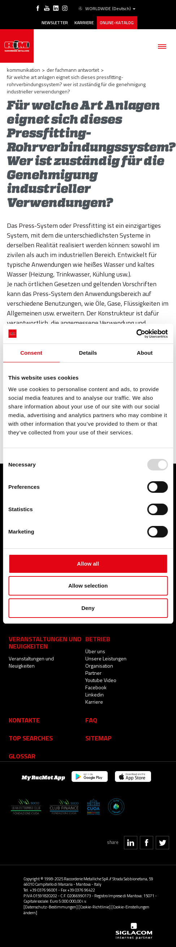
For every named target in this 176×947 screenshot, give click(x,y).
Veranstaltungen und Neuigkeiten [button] (45, 642)
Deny (88, 608)
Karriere (84, 22)
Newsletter (55, 22)
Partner (93, 673)
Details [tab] (88, 353)
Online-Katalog (117, 22)
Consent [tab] (31, 353)
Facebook (96, 687)
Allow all (88, 564)
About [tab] (145, 353)
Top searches (31, 738)
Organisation (99, 665)
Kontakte (24, 720)
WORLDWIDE (106, 8)
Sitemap (98, 738)
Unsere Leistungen (105, 658)
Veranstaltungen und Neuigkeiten (31, 662)
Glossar (22, 756)
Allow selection (88, 586)
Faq (91, 720)
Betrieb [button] (97, 639)
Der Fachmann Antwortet (73, 70)
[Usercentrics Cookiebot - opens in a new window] (136, 333)
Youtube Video (100, 680)
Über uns (95, 651)
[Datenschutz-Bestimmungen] (50, 907)
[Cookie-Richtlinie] (94, 907)
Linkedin (94, 694)
